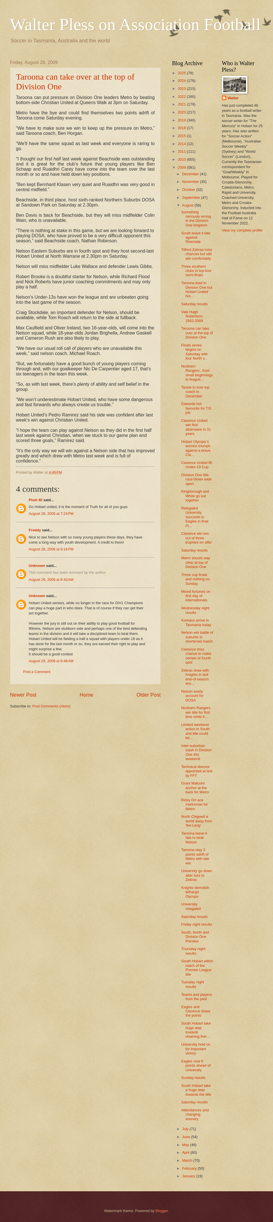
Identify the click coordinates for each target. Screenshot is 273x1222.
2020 (182, 112)
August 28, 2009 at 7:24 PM (51, 513)
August (188, 205)
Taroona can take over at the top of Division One (197, 332)
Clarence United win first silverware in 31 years (196, 427)
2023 (182, 88)
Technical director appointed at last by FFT (196, 771)
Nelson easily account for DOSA (192, 695)
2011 (182, 151)
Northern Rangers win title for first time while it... (195, 712)
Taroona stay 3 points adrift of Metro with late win (195, 856)
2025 (182, 73)
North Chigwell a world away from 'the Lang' (196, 820)
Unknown (37, 565)
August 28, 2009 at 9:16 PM (51, 549)
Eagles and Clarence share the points (195, 1011)
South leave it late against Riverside (195, 237)
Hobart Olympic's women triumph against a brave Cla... (195, 448)
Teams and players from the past (196, 996)
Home (86, 695)
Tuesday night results (192, 984)
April (186, 1152)
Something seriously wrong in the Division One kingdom (196, 218)
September (191, 197)
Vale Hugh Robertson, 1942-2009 (192, 316)
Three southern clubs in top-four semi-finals (196, 270)
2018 (182, 128)
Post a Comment (36, 672)
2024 (182, 81)
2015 (182, 136)
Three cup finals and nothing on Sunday (195, 579)
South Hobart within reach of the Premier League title (197, 967)
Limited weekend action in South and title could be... (195, 731)
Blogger (162, 1211)
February (190, 1168)
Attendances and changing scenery (195, 1114)
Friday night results (196, 924)
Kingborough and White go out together (195, 495)
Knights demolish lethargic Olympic (195, 892)
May (186, 1145)
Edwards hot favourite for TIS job (196, 408)
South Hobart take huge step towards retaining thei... (196, 1030)
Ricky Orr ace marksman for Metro (194, 804)
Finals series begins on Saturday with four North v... (194, 351)
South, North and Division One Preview (195, 936)
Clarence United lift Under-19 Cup (196, 465)
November (191, 181)
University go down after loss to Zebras (196, 875)
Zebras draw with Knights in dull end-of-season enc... (195, 677)
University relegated (191, 906)
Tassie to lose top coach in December (195, 391)
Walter (233, 98)
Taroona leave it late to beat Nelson (194, 837)
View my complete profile (242, 230)
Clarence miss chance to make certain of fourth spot (196, 655)
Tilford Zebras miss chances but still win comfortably (196, 254)
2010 (182, 159)
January (189, 1176)
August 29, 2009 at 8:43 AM (51, 579)
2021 (182, 104)
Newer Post (23, 695)
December (191, 174)
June (186, 1137)
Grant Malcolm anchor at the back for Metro (195, 787)
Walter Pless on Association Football (135, 24)
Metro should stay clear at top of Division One (195, 562)
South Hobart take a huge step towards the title (196, 1090)
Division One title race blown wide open (196, 479)
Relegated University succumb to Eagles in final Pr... (194, 517)
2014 (182, 144)
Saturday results (194, 304)
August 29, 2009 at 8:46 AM (51, 661)
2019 (182, 120)
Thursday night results (193, 951)
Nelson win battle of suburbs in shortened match (197, 636)
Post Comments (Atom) (51, 706)
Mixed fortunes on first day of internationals (195, 595)
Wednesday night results (195, 610)
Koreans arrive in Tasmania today (196, 622)
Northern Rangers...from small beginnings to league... (197, 372)
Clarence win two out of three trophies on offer (196, 537)
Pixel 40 (35, 500)
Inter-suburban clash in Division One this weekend (196, 752)
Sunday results (193, 1078)
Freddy (35, 530)
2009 (182, 167)
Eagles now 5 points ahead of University (195, 1065)
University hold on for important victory (195, 1048)
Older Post (148, 695)
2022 (182, 96)
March (187, 1160)
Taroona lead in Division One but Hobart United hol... (196, 289)
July (185, 1129)
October (189, 189)
